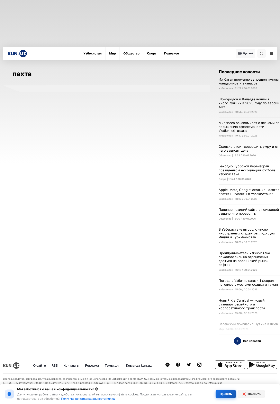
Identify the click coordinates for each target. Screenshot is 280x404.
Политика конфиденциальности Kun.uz (88, 398)
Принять (226, 394)
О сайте (39, 365)
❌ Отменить (251, 394)
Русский (245, 53)
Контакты (71, 365)
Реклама (92, 365)
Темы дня (112, 365)
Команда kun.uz (139, 365)
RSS (55, 365)
